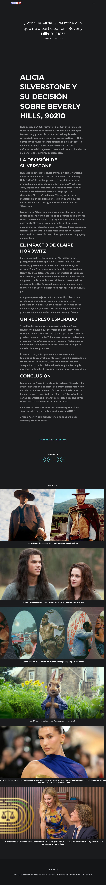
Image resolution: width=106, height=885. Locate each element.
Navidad (89, 874)
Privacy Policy (62, 874)
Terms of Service (77, 874)
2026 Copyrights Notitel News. (26, 874)
